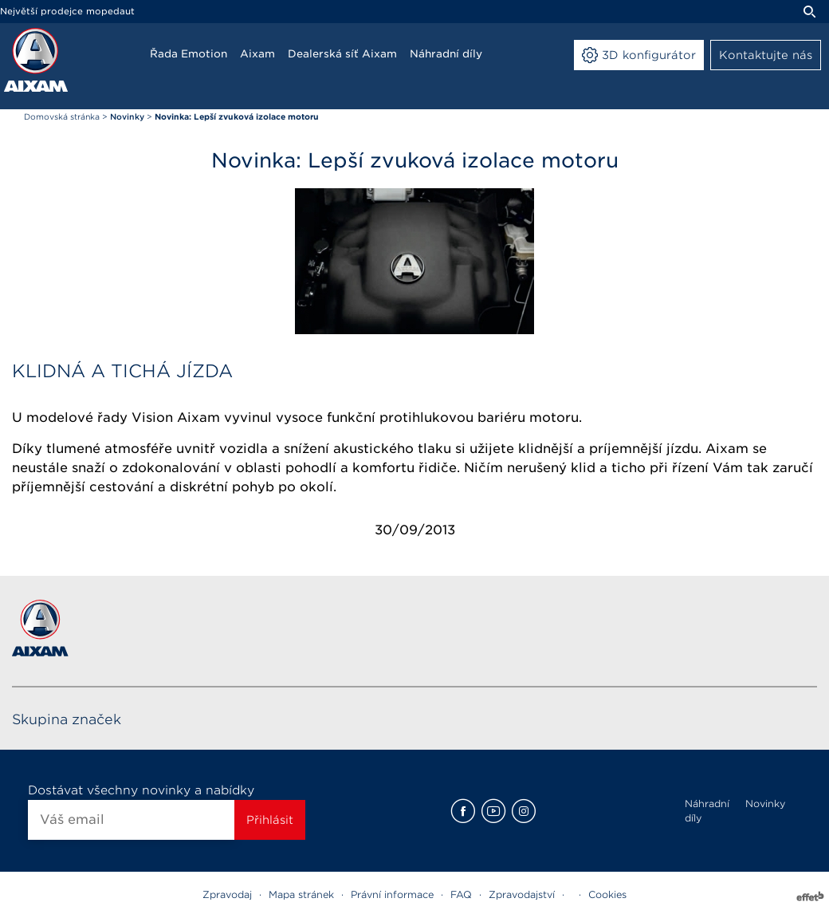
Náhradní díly (707, 811)
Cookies (607, 894)
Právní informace (392, 894)
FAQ (461, 894)
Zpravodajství (522, 894)
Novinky (765, 804)
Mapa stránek (301, 894)
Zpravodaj (227, 894)
